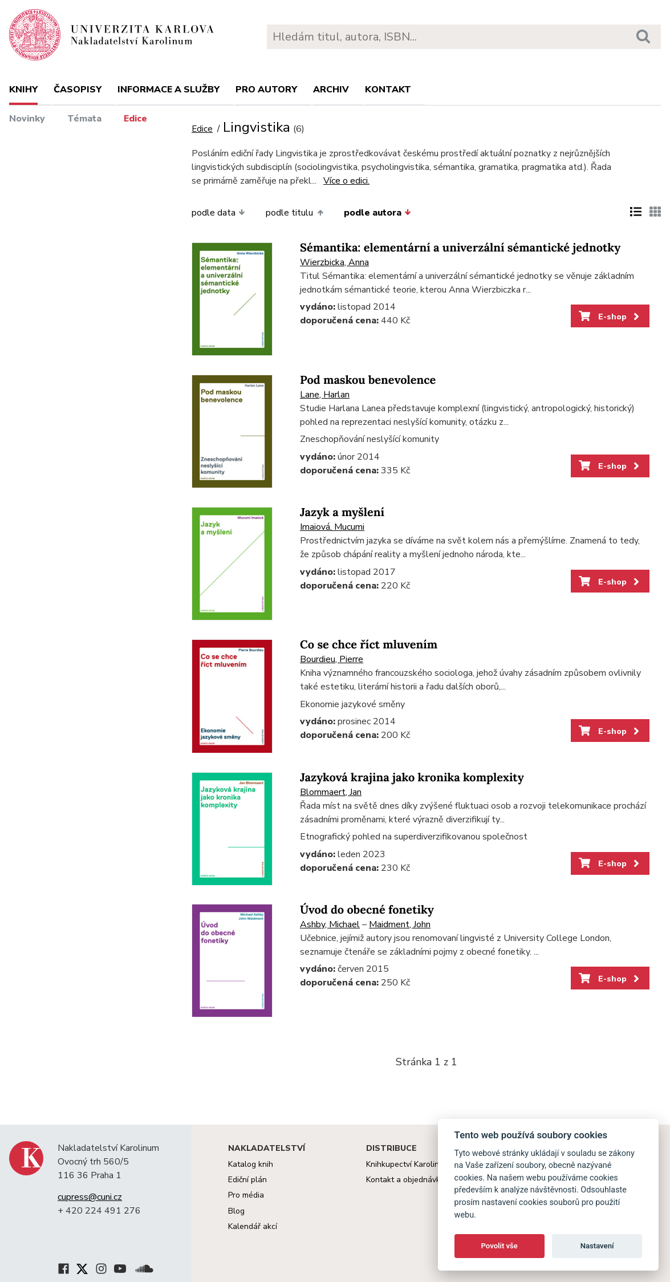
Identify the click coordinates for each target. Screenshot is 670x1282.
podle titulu (294, 212)
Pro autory (266, 89)
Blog (236, 1211)
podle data (218, 212)
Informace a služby (168, 89)
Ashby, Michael (330, 924)
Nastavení (597, 1246)
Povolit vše (499, 1246)
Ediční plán (247, 1179)
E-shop (610, 316)
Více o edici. (346, 181)
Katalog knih (250, 1164)
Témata (84, 118)
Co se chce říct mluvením (368, 645)
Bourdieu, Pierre (331, 659)
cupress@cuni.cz (90, 1197)
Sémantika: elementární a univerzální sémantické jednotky (460, 248)
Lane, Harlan (325, 394)
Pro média (246, 1195)
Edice (135, 118)
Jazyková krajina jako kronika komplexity (412, 777)
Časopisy (77, 89)
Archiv (331, 89)
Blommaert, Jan (331, 792)
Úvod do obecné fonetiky (367, 910)
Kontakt (388, 89)
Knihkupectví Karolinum (408, 1164)
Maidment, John (400, 924)
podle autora (377, 212)
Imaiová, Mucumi (332, 527)
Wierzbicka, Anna (334, 262)
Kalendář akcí (252, 1226)
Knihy (23, 89)
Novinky (27, 118)
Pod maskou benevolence (368, 380)
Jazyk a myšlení (342, 512)
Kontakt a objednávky (405, 1179)
